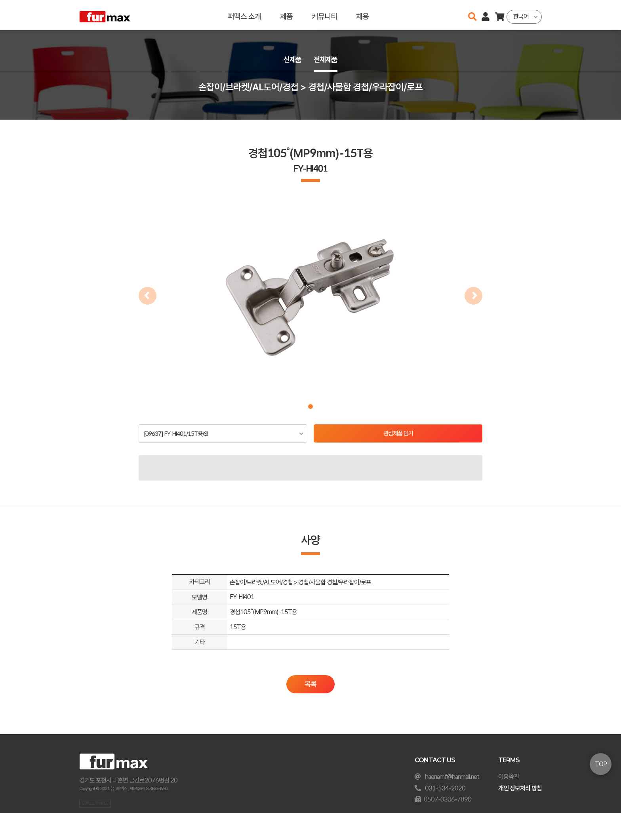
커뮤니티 (324, 14)
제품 (286, 14)
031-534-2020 (445, 788)
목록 (310, 684)
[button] (310, 406)
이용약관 (508, 777)
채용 (362, 14)
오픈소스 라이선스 (95, 803)
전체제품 (326, 60)
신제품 (291, 60)
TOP (601, 764)
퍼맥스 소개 (244, 14)
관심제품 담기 (398, 433)
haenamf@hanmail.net (452, 777)
